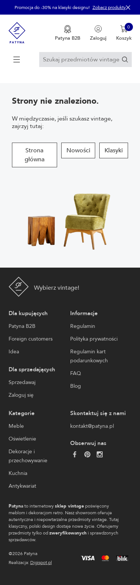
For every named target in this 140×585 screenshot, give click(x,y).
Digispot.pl (41, 563)
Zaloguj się (21, 395)
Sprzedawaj (22, 382)
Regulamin (82, 326)
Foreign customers (31, 338)
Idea (14, 351)
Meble (16, 426)
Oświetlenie (22, 438)
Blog (75, 386)
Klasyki (114, 150)
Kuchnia (18, 473)
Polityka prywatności (94, 338)
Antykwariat (22, 486)
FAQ (75, 373)
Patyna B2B (22, 326)
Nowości (78, 150)
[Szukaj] (124, 59)
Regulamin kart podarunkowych (89, 356)
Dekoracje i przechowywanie (28, 456)
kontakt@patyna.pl (92, 426)
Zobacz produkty (109, 7)
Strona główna (34, 155)
